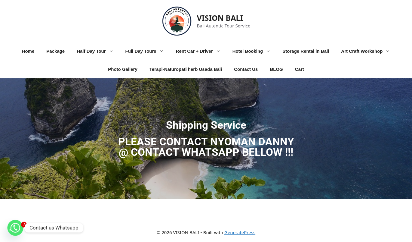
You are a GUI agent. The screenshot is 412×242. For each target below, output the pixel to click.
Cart (299, 69)
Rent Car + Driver (201, 51)
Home (28, 51)
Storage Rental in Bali (305, 51)
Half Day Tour (98, 51)
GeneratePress (239, 232)
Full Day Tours (147, 51)
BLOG (276, 69)
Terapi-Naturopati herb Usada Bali (185, 69)
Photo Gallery (122, 69)
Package (55, 51)
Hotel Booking (254, 51)
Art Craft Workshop (368, 51)
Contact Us (246, 69)
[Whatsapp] (15, 227)
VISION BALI (220, 18)
